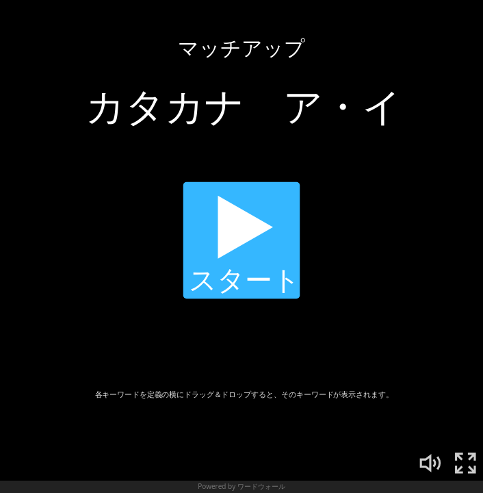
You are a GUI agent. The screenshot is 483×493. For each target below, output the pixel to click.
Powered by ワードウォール (241, 486)
